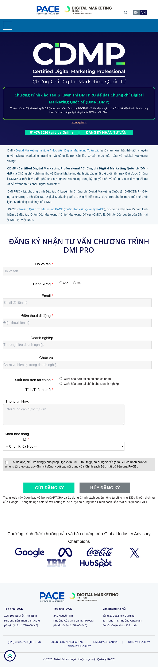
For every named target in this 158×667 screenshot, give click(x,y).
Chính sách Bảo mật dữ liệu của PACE (111, 466)
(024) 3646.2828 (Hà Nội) (67, 642)
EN (136, 12)
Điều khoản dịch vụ (142, 497)
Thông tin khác (17, 401)
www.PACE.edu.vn (79, 646)
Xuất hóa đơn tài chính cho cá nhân (87, 379)
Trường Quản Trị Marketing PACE (29, 108)
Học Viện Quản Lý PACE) (71, 108)
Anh (65, 283)
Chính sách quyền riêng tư (97, 497)
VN (143, 12)
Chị (79, 283)
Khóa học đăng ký (17, 436)
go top (10, 656)
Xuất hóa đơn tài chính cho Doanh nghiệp (91, 383)
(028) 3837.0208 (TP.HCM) (24, 642)
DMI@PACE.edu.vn (105, 642)
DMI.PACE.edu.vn (139, 642)
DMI (117, 108)
